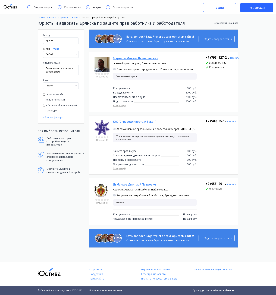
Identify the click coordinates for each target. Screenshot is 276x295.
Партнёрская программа (155, 269)
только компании (54, 99)
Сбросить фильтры (53, 117)
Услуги (93, 7)
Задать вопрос (39, 7)
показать (234, 57)
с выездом (50, 110)
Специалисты (69, 7)
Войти (220, 7)
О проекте (95, 269)
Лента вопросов (119, 7)
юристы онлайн (53, 94)
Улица (55, 48)
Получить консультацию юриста (212, 269)
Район (46, 48)
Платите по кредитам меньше (159, 278)
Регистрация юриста (153, 274)
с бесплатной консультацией (60, 105)
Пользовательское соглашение (105, 290)
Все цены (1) (119, 168)
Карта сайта (96, 278)
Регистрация (257, 7)
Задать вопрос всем (218, 39)
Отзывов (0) (102, 76)
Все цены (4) (119, 105)
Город (46, 35)
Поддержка (96, 274)
